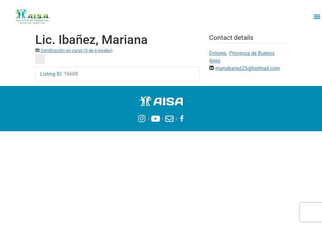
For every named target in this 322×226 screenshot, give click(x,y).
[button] (317, 16)
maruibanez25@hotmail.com (247, 68)
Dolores (217, 53)
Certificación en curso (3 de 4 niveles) (77, 50)
